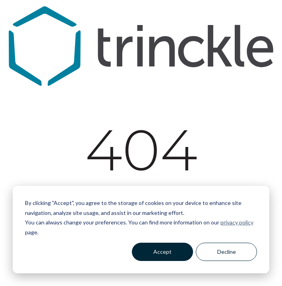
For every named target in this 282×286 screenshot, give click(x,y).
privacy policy (236, 222)
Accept (162, 251)
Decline (226, 251)
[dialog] (141, 229)
